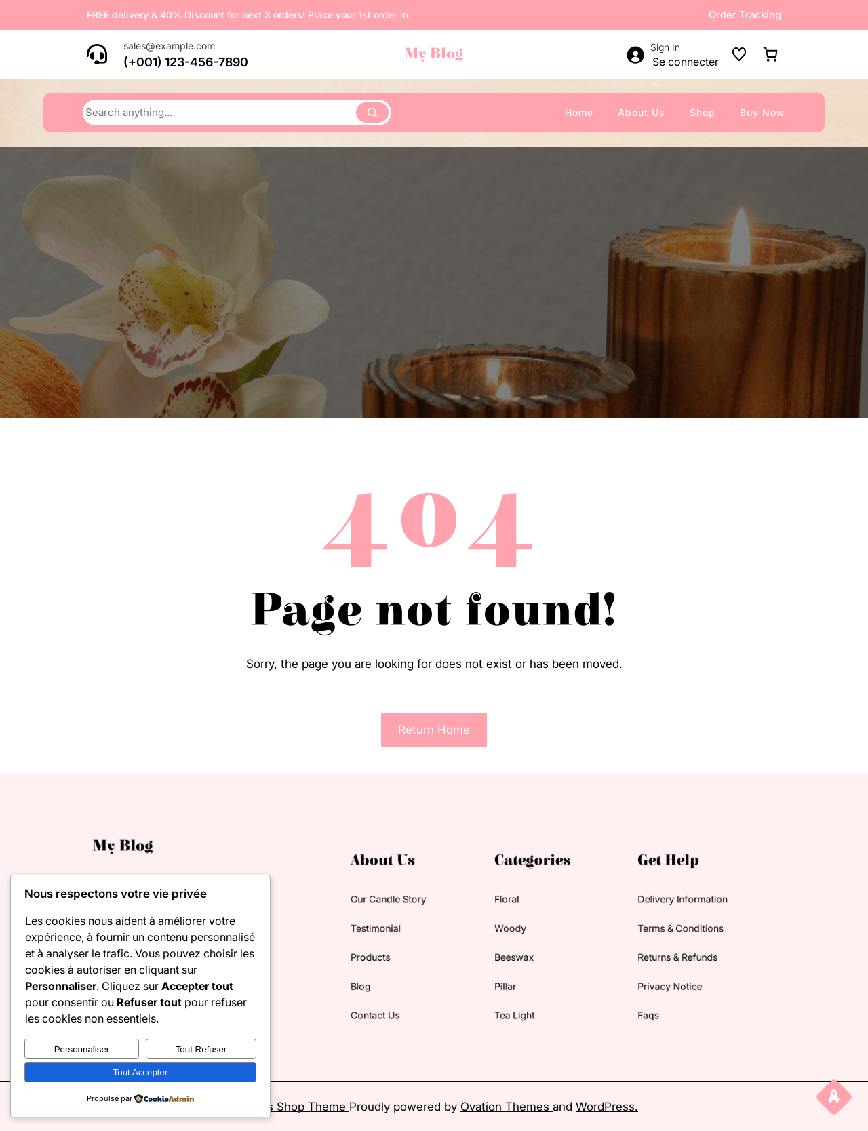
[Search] (372, 112)
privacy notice (606, 972)
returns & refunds (612, 951)
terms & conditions (614, 930)
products (387, 951)
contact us (391, 993)
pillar (486, 972)
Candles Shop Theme (289, 1106)
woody (489, 930)
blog (380, 972)
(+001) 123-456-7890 (185, 62)
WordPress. (607, 1106)
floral (487, 909)
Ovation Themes (506, 1106)
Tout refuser (201, 1049)
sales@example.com (169, 46)
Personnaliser (82, 1049)
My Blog (434, 53)
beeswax (492, 951)
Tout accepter (140, 1072)
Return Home (434, 729)
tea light (492, 993)
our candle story (400, 909)
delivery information (615, 909)
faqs (590, 993)
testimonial (391, 930)
